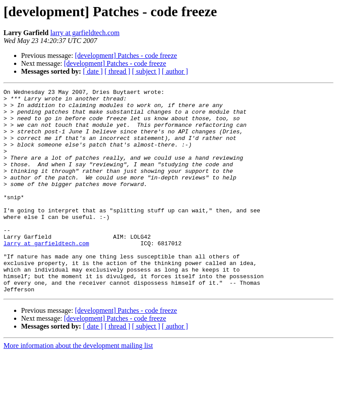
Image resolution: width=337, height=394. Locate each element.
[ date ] (93, 71)
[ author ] (175, 71)
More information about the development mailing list (78, 386)
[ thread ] (117, 71)
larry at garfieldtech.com (85, 32)
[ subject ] (146, 71)
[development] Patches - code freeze (126, 55)
